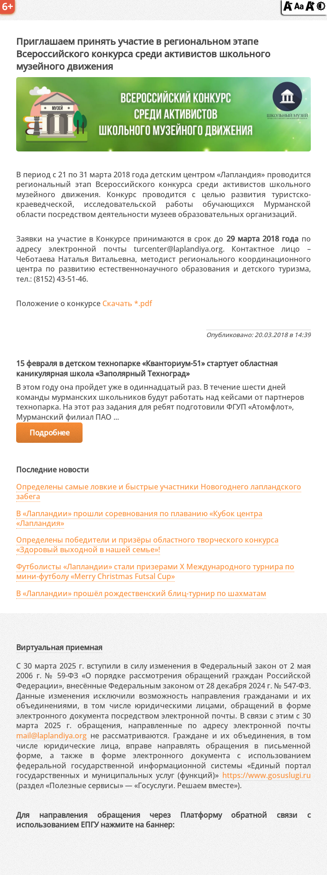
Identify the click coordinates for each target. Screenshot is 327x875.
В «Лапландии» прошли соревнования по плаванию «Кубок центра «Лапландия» (139, 518)
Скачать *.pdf (127, 303)
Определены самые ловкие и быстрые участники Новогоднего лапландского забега (158, 491)
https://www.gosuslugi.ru (266, 775)
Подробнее (49, 433)
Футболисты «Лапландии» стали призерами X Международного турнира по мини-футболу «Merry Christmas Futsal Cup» (155, 571)
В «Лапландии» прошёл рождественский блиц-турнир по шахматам (141, 593)
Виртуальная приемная (59, 647)
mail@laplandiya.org (51, 735)
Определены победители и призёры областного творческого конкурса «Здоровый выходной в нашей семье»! (147, 545)
